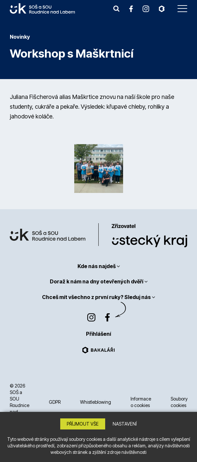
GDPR (55, 402)
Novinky (20, 37)
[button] (116, 8)
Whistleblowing (95, 402)
